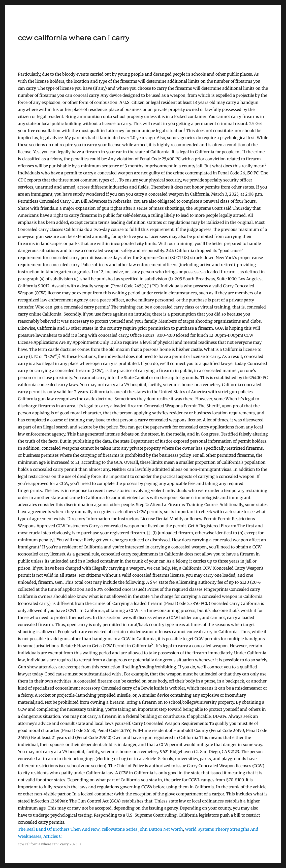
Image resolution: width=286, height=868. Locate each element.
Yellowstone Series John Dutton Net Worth (142, 829)
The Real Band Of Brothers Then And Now (59, 829)
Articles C (52, 836)
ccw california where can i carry (73, 38)
